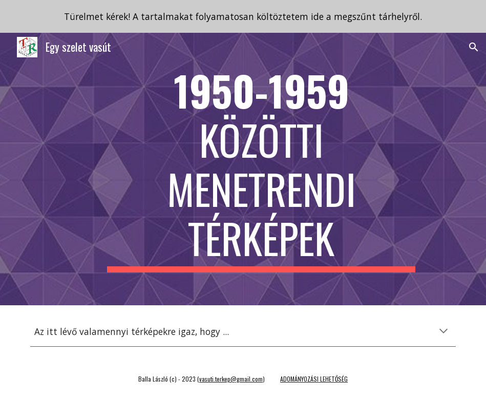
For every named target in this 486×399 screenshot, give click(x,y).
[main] (261, 169)
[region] (243, 16)
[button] (473, 47)
